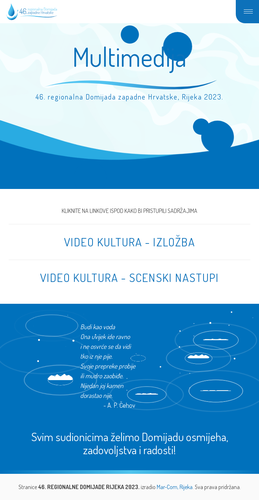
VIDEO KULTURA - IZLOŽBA (129, 241)
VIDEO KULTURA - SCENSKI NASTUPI (129, 277)
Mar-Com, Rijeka (175, 487)
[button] (247, 11)
